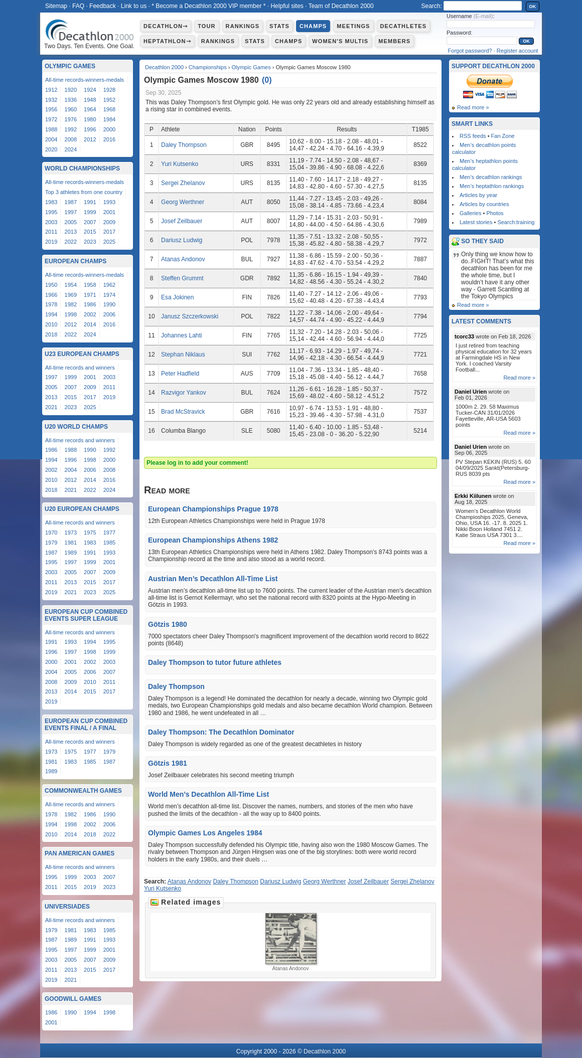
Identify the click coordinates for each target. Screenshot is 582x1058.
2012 (90, 139)
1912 (51, 90)
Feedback (102, 6)
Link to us (134, 6)
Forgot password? (470, 51)
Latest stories (476, 222)
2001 (109, 212)
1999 (90, 212)
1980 (90, 119)
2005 (71, 222)
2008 (71, 139)
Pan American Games (79, 853)
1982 (71, 304)
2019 (51, 242)
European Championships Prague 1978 (213, 509)
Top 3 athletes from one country (83, 192)
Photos (494, 213)
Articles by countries (484, 204)
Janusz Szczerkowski (189, 316)
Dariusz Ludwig (181, 240)
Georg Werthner (182, 202)
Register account (517, 51)
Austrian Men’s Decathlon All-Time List (213, 579)
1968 (109, 109)
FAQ (78, 6)
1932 (51, 100)
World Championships (82, 168)
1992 (71, 129)
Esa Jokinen (177, 297)
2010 (51, 324)
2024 (71, 149)
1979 (51, 543)
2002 (90, 314)
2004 (51, 139)
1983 (51, 202)
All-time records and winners (80, 368)
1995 (51, 212)
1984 (109, 119)
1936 (71, 100)
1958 (90, 285)
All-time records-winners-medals (84, 80)
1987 (71, 202)
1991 (90, 202)
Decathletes (403, 26)
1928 (109, 90)
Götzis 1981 (167, 763)
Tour (206, 26)
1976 (71, 119)
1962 (109, 285)
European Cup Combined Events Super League (86, 615)
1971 (90, 295)
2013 (71, 232)
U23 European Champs (82, 354)
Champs (313, 26)
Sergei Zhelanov (183, 183)
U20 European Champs (82, 508)
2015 (90, 232)
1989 (71, 553)
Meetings (353, 26)
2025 (109, 242)
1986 (90, 304)
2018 (51, 334)
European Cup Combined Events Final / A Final (86, 725)
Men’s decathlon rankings (491, 177)
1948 (90, 100)
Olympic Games (250, 67)
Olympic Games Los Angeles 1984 (205, 833)
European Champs (75, 261)
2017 (109, 232)
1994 (51, 314)
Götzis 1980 (167, 624)
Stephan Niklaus (183, 354)
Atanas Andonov (183, 259)
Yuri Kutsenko (179, 163)
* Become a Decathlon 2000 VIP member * (208, 6)
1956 (51, 109)
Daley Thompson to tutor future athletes (214, 662)
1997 (71, 212)
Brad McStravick (183, 411)
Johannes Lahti (181, 335)
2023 (90, 242)
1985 (109, 543)
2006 (109, 314)
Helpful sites (286, 6)
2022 (71, 242)
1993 (109, 202)
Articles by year (478, 195)
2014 (90, 324)
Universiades (67, 906)
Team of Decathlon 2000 (341, 6)
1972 (51, 119)
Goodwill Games (73, 998)
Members (394, 41)
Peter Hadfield (180, 373)
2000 (109, 129)
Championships (208, 67)
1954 (71, 285)
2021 (51, 407)
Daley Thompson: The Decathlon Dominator (221, 732)
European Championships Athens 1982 (213, 540)
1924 (90, 90)
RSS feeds (473, 136)
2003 (51, 222)
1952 (109, 100)
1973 (71, 533)
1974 (109, 295)
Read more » (473, 107)
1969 (71, 295)
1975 (90, 533)
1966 (51, 295)
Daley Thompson (184, 144)
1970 (51, 533)
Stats (279, 26)
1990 (109, 304)
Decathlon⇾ (165, 26)
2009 (109, 222)
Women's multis (340, 41)
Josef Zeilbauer (181, 221)
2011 (51, 232)
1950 (51, 285)
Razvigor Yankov (183, 392)
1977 (109, 533)
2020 (51, 149)
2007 (90, 222)
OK (532, 6)
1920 (71, 90)
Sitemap (56, 6)
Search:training (515, 222)
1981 (71, 543)
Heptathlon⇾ (167, 41)
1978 (51, 304)
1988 (51, 129)
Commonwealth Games (83, 790)
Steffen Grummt (182, 278)
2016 (109, 139)
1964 (90, 109)
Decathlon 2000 (164, 67)
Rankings (242, 26)
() (267, 80)
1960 (71, 109)
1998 (71, 314)
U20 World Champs (76, 426)
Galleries (470, 213)
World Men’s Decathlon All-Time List (208, 794)
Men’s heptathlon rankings (492, 186)
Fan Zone (503, 136)
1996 (90, 129)
